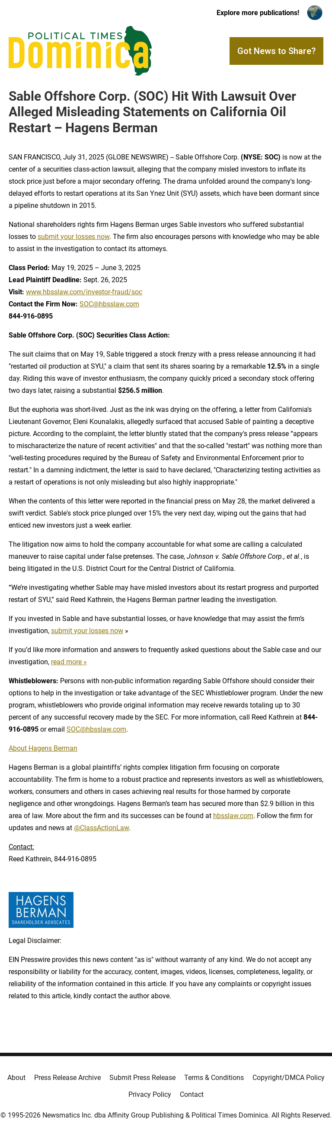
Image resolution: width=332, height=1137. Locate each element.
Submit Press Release (142, 1077)
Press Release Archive (67, 1077)
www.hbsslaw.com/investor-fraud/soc (84, 292)
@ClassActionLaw (101, 828)
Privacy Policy (149, 1094)
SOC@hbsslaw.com (109, 304)
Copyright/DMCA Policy (288, 1077)
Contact (192, 1094)
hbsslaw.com (233, 816)
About (16, 1077)
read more (66, 662)
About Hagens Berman (43, 748)
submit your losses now (73, 236)
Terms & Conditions (214, 1077)
